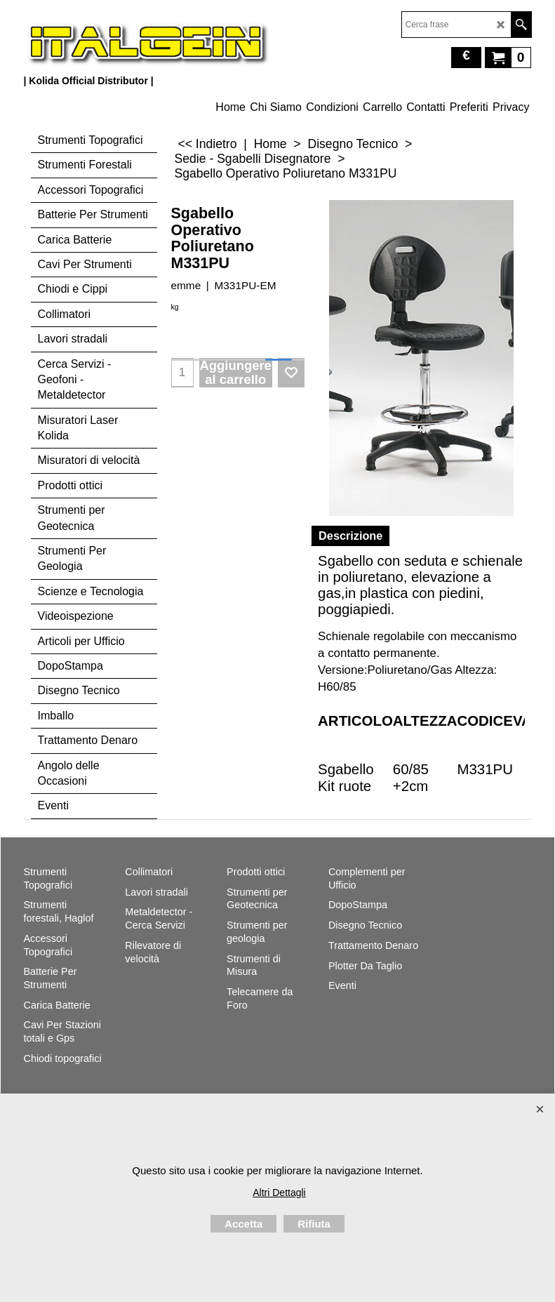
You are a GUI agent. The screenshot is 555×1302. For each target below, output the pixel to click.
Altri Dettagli (279, 1192)
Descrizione (350, 535)
